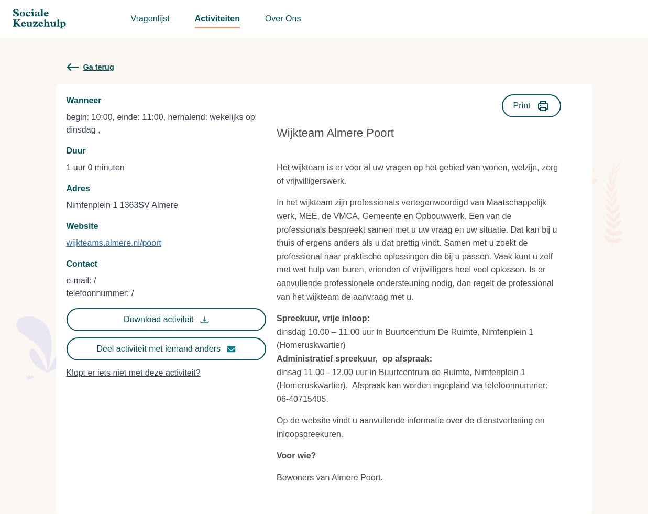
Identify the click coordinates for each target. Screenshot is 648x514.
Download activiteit (166, 319)
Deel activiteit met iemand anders (166, 349)
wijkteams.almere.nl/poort (114, 242)
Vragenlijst (150, 18)
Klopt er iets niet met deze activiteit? (134, 372)
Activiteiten (217, 18)
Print (531, 106)
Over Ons (283, 18)
